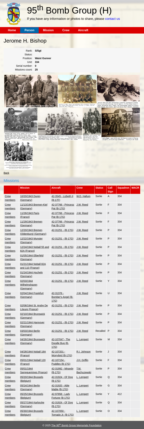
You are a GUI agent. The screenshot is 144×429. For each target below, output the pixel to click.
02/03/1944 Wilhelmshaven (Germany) (28, 285)
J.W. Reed (82, 204)
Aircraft (83, 30)
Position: (27, 58)
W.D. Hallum (83, 196)
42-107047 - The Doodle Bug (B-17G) (60, 343)
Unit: (29, 62)
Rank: (29, 50)
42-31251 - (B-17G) (62, 230)
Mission (48, 30)
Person (29, 30)
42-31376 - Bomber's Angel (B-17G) (62, 297)
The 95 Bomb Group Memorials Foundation (76, 425)
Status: (28, 54)
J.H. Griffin (82, 360)
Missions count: (23, 69)
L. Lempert (82, 339)
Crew (65, 30)
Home (12, 30)
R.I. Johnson (83, 351)
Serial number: (24, 65)
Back (6, 172)
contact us (112, 19)
